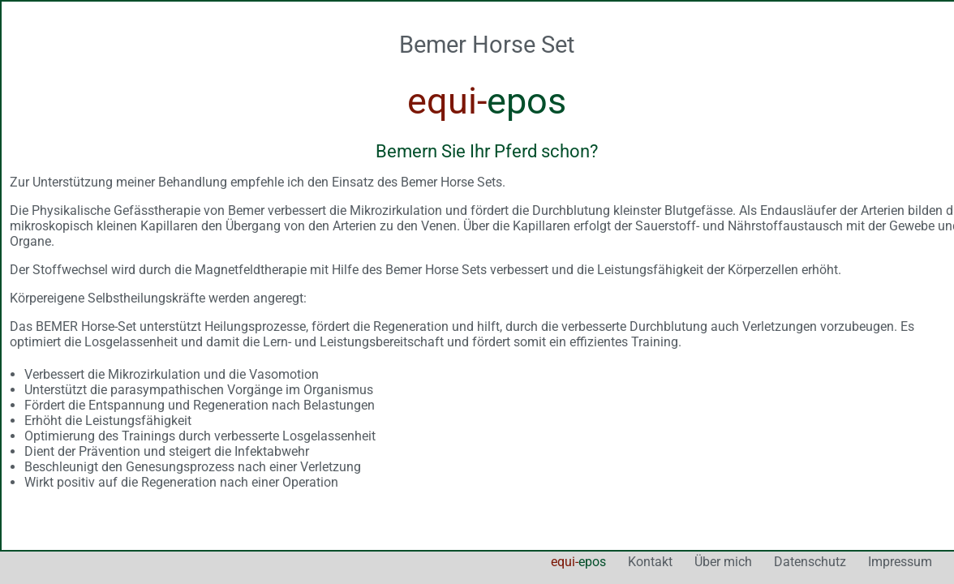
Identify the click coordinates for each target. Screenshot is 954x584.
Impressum (751, 508)
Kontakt (501, 508)
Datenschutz (661, 508)
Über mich (574, 508)
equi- (429, 508)
